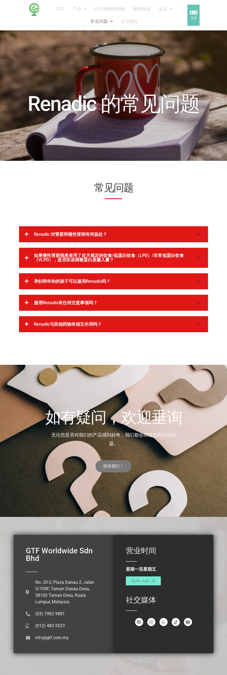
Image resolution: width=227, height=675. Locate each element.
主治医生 (129, 21)
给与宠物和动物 (110, 8)
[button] (80, 9)
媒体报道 (142, 8)
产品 (80, 8)
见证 (165, 8)
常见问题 (101, 21)
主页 (60, 8)
